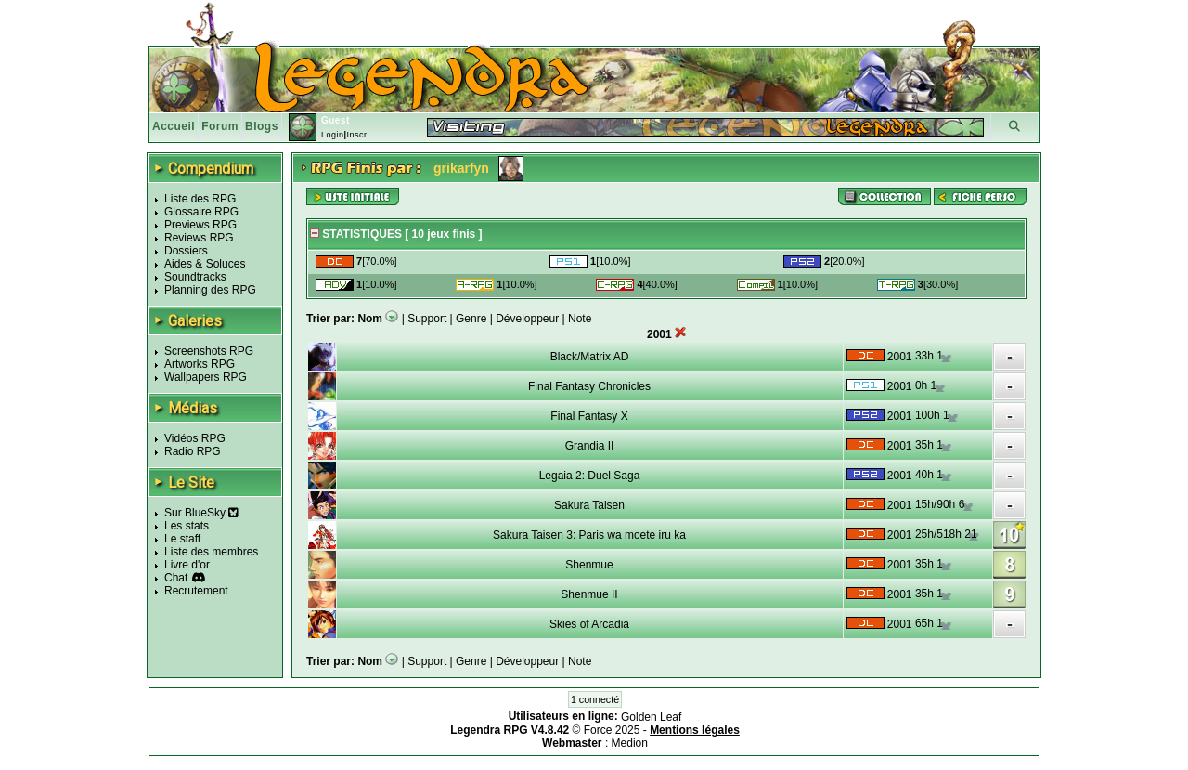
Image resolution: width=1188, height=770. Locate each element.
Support (426, 318)
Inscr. (357, 134)
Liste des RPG (200, 198)
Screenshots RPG (208, 351)
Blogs (261, 126)
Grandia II (589, 445)
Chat (175, 577)
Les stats (186, 525)
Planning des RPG (210, 289)
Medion (630, 743)
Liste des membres (211, 551)
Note (579, 318)
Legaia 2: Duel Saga (589, 475)
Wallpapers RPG (205, 377)
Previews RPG (200, 224)
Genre (471, 318)
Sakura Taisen (589, 505)
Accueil (173, 126)
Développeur (527, 318)
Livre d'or (187, 564)
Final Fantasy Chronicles (589, 386)
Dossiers (186, 250)
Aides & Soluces (204, 263)
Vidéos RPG (195, 438)
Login (332, 134)
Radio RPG (192, 451)
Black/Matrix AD (589, 356)
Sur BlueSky (201, 512)
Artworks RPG (199, 364)
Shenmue (589, 564)
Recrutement (196, 590)
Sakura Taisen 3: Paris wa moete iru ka (589, 535)
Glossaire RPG (201, 211)
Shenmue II (589, 594)
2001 (899, 356)
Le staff (182, 538)
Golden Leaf (651, 717)
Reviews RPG (199, 237)
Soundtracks (195, 276)
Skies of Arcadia (589, 624)
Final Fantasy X (588, 416)
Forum (220, 126)
